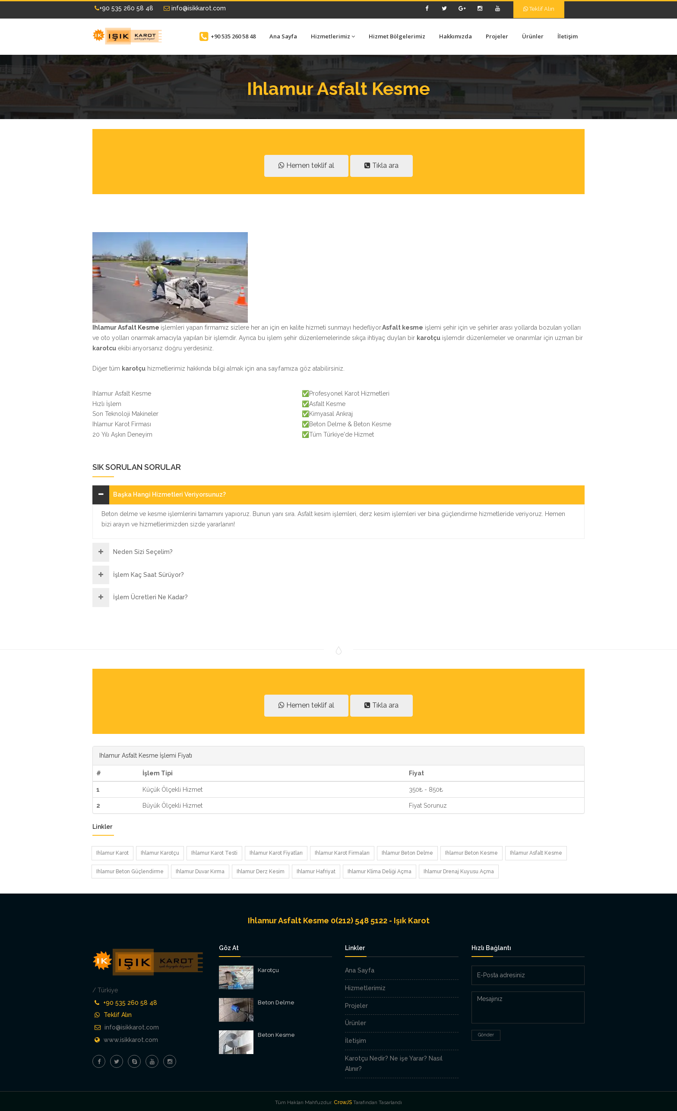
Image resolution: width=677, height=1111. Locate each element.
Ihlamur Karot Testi (214, 853)
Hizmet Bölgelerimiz (397, 36)
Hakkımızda (455, 36)
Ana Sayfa (283, 36)
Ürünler (533, 36)
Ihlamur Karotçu (160, 853)
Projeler (497, 36)
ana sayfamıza (276, 368)
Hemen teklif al (306, 165)
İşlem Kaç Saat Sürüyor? (148, 574)
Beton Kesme (276, 1035)
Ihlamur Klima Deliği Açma (379, 872)
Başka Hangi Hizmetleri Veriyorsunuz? (169, 494)
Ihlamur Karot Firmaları (342, 853)
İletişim (567, 36)
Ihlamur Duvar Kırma (200, 872)
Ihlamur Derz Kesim (261, 872)
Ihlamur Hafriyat (316, 872)
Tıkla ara (381, 165)
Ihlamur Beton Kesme (471, 853)
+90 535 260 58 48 (124, 8)
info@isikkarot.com (195, 8)
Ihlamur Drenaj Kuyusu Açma (459, 872)
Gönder (486, 1035)
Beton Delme (276, 1002)
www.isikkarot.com (131, 1039)
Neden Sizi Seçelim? (143, 551)
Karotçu (268, 970)
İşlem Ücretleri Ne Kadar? (150, 597)
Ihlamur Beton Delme (407, 853)
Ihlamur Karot (112, 853)
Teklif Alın (538, 9)
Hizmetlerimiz (333, 36)
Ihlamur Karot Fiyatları (276, 853)
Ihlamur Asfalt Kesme (536, 853)
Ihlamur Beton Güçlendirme (130, 872)
